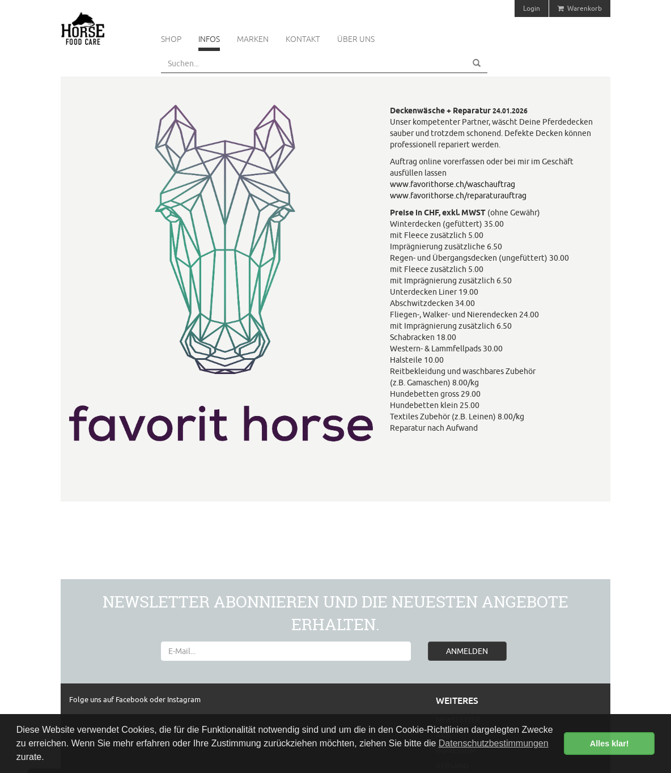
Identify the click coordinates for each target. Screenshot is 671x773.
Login (531, 8)
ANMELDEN (467, 651)
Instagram (184, 699)
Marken (253, 39)
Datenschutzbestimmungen (494, 743)
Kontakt (303, 39)
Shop (171, 39)
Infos (209, 39)
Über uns (356, 39)
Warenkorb (580, 8)
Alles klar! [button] (609, 743)
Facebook (133, 699)
